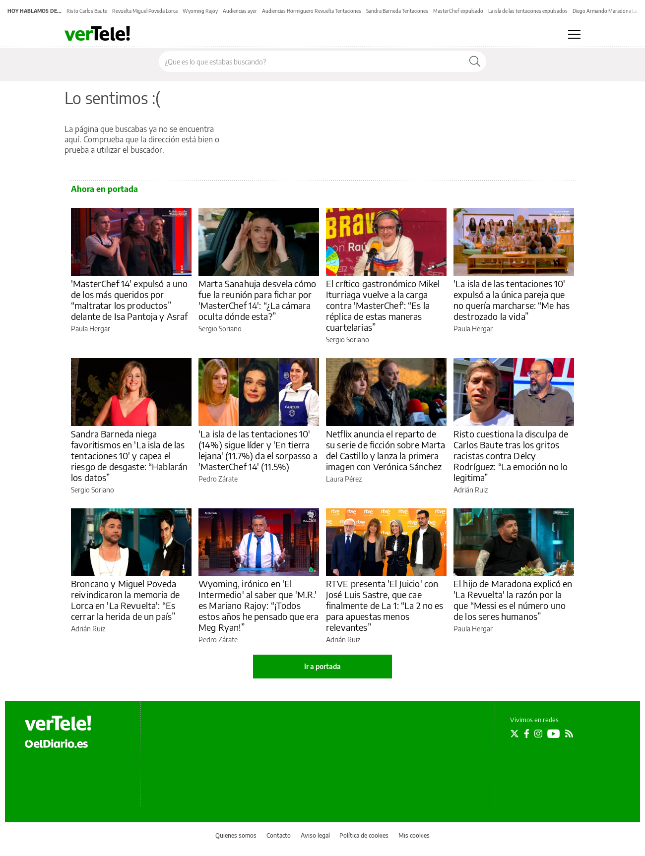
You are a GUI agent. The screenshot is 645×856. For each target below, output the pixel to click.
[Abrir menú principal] (574, 34)
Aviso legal (315, 835)
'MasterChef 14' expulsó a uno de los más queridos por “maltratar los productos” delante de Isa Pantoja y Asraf (129, 300)
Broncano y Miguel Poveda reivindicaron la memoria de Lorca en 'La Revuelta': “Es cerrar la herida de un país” (125, 600)
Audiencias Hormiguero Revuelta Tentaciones (311, 11)
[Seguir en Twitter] (514, 733)
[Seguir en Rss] (569, 733)
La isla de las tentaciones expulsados (528, 11)
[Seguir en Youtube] (553, 733)
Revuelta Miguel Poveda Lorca (145, 11)
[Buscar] (474, 61)
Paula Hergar (90, 328)
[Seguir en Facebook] (526, 733)
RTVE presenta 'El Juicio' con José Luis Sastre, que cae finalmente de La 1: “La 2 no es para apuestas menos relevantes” (385, 605)
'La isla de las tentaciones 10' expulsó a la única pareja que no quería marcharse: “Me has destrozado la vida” (511, 300)
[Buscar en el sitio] (311, 61)
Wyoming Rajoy (200, 11)
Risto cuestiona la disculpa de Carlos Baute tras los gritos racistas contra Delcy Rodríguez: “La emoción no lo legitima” (511, 455)
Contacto (278, 835)
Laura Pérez (344, 479)
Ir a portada (322, 666)
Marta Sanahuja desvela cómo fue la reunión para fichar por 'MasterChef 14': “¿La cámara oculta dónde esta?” (257, 300)
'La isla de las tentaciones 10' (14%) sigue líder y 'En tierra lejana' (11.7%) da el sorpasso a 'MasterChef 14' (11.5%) (258, 450)
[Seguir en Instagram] (538, 733)
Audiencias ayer (240, 11)
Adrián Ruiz (470, 490)
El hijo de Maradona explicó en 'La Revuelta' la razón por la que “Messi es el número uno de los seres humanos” (513, 600)
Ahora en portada (104, 189)
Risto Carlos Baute (86, 11)
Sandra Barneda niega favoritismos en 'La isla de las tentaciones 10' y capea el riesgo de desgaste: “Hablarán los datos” (129, 455)
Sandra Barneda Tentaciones (397, 11)
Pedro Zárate (218, 479)
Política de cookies (363, 835)
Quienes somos (236, 835)
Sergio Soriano (220, 328)
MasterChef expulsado (458, 11)
